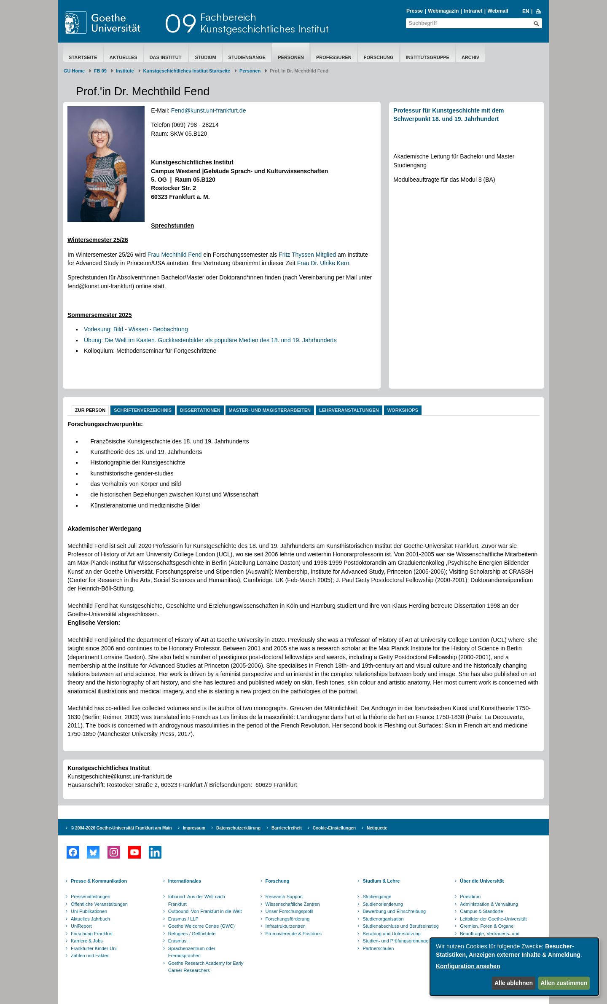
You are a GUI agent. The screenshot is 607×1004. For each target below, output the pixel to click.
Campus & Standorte (481, 911)
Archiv (470, 57)
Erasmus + (179, 940)
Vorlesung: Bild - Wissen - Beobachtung (136, 329)
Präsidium (470, 896)
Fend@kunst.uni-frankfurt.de (208, 110)
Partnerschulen (378, 948)
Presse (414, 11)
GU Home (74, 70)
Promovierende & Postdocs (294, 933)
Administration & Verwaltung (489, 904)
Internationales (184, 880)
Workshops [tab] (402, 410)
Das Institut (166, 57)
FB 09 (100, 70)
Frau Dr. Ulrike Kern (323, 263)
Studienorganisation (383, 918)
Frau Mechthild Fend (174, 254)
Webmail (498, 11)
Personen (291, 57)
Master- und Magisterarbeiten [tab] (270, 410)
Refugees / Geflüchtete (192, 933)
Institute (125, 70)
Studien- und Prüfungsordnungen (397, 940)
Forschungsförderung (288, 918)
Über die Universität (482, 880)
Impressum (194, 828)
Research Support (284, 896)
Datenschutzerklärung (238, 828)
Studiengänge (247, 57)
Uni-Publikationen (89, 911)
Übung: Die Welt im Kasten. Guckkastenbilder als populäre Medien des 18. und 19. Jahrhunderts (210, 340)
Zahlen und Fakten (90, 955)
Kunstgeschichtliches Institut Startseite (187, 70)
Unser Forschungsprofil (290, 911)
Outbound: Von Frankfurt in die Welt (205, 911)
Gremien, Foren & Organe (486, 926)
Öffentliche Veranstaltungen (99, 904)
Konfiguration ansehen (468, 966)
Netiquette (377, 828)
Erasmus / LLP (183, 918)
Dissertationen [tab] (200, 410)
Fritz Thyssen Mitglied (307, 254)
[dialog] (514, 967)
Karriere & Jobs (87, 940)
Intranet (473, 11)
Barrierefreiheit (286, 828)
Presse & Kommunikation (99, 880)
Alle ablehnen (513, 983)
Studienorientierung (383, 904)
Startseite (83, 57)
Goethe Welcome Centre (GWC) (201, 926)
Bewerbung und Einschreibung (394, 911)
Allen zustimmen (563, 983)
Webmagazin (443, 11)
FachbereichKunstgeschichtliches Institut (264, 23)
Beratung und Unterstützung (392, 933)
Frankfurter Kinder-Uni (94, 948)
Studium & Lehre (381, 880)
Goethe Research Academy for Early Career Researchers (206, 967)
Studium (205, 57)
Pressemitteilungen (90, 896)
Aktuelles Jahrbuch (90, 918)
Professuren (334, 57)
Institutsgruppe (427, 57)
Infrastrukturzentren (286, 926)
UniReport (81, 926)
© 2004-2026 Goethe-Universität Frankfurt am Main (121, 828)
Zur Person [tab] (90, 410)
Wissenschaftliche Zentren (293, 904)
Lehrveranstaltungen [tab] (349, 410)
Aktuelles (123, 57)
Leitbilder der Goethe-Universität (493, 918)
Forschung (379, 57)
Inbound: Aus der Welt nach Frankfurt (196, 900)
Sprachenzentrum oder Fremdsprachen (191, 952)
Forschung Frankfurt (92, 933)
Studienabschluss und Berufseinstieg (400, 926)
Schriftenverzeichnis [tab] (143, 410)
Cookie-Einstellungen (334, 828)
